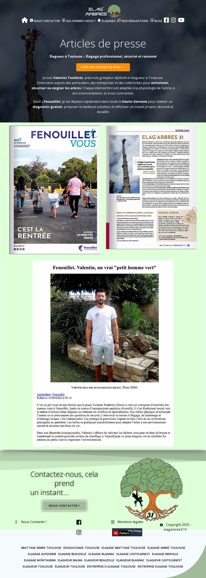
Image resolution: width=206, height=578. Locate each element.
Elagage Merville (165, 554)
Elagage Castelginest (133, 554)
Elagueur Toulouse (38, 566)
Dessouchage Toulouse (81, 547)
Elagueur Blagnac (130, 560)
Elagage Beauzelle (72, 554)
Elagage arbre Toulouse (166, 547)
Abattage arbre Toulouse (41, 547)
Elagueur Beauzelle (99, 560)
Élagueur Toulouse (70, 566)
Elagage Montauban (40, 560)
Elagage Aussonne (42, 554)
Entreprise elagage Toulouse (160, 566)
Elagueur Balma (70, 560)
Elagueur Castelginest (164, 560)
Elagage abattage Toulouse (123, 547)
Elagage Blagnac (101, 554)
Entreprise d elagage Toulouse (111, 566)
